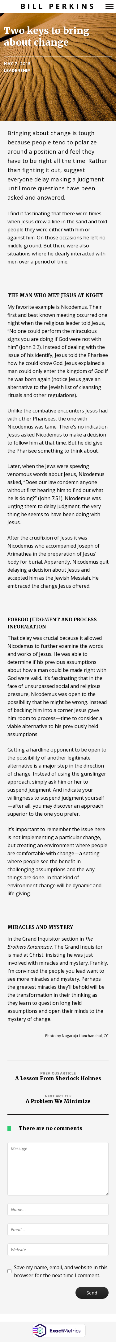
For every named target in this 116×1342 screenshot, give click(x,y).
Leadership (17, 70)
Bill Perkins (58, 6)
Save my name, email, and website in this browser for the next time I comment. (61, 1271)
